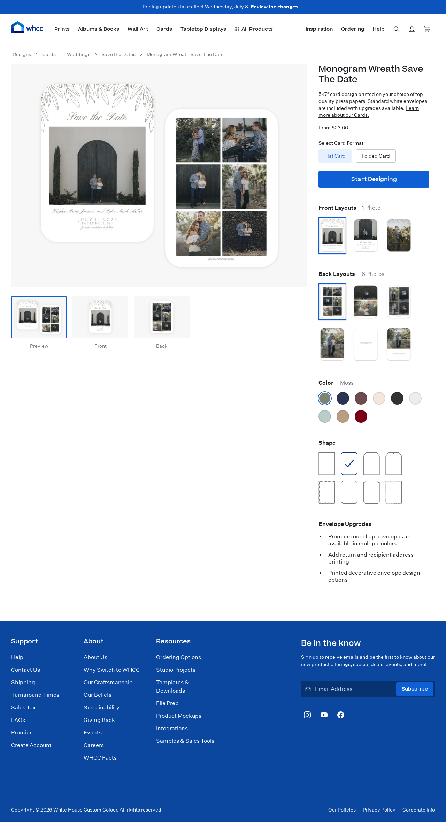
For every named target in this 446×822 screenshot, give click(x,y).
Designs (22, 54)
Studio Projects (175, 669)
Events (93, 732)
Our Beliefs (98, 695)
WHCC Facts (100, 757)
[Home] (27, 27)
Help (17, 657)
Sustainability (102, 707)
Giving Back (99, 720)
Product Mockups (178, 715)
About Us (95, 657)
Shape (327, 442)
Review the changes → (277, 6)
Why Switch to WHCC (112, 669)
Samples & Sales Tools (185, 741)
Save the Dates (118, 54)
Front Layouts (349, 207)
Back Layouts (351, 274)
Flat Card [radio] (335, 156)
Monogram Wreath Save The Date (185, 54)
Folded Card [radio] (376, 156)
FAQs (18, 720)
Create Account (31, 745)
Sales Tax (23, 707)
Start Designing (374, 179)
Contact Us (25, 669)
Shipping (23, 682)
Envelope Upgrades (344, 524)
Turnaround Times (35, 695)
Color (336, 382)
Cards (49, 54)
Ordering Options (178, 657)
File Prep (167, 703)
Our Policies (342, 810)
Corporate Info (418, 810)
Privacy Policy (379, 810)
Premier (21, 732)
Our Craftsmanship (108, 682)
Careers (94, 745)
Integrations (172, 728)
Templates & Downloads (172, 686)
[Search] (396, 29)
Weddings (78, 54)
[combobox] (396, 29)
